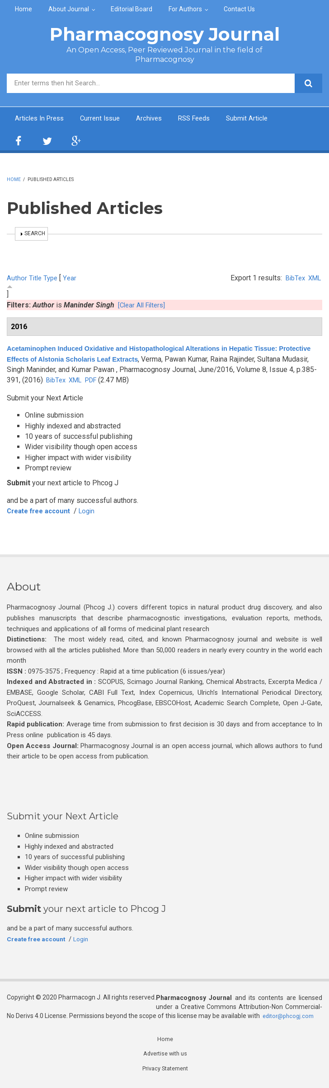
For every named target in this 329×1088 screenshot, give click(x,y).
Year (72, 278)
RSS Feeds (205, 119)
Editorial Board (131, 9)
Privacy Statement (165, 1071)
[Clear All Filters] (144, 306)
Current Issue (106, 119)
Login (94, 511)
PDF (144, 381)
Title (36, 278)
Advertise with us (165, 1056)
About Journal (68, 9)
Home (23, 9)
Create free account (42, 511)
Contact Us (239, 9)
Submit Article (261, 119)
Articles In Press (41, 119)
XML (313, 278)
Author (17, 278)
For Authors (185, 9)
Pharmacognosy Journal (165, 34)
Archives (157, 119)
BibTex (292, 278)
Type (52, 278)
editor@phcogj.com (290, 1017)
